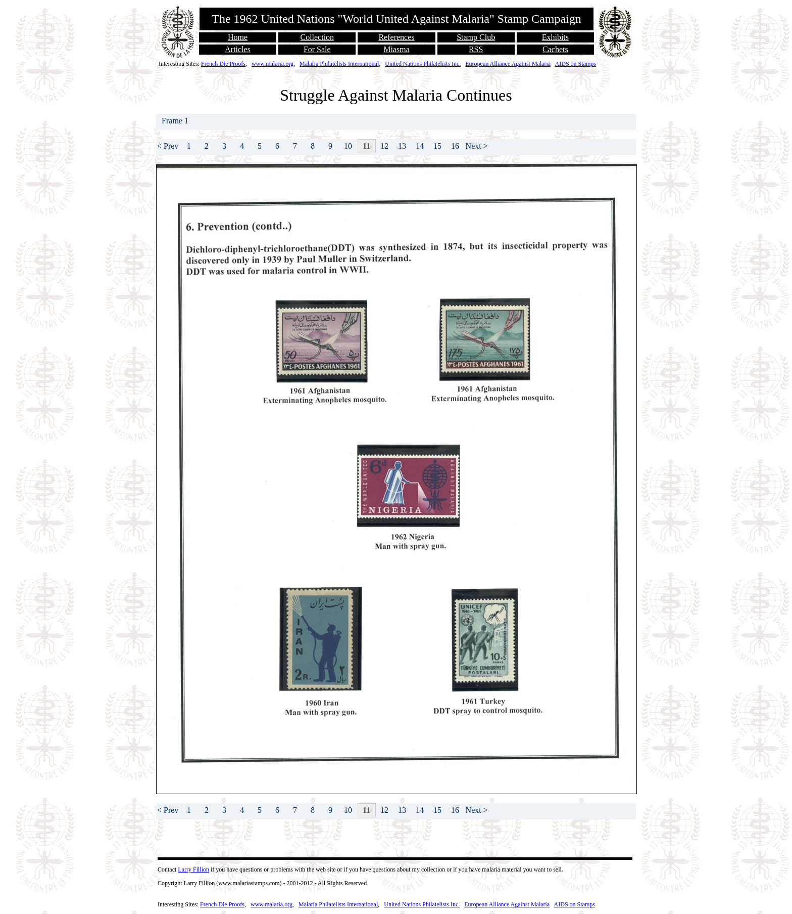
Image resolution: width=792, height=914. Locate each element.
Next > (477, 146)
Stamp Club (476, 37)
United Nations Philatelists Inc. (423, 63)
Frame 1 (176, 120)
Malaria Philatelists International (339, 63)
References (396, 37)
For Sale (317, 49)
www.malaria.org (272, 63)
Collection (317, 37)
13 (402, 146)
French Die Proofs (223, 63)
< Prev (167, 146)
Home (237, 37)
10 (348, 146)
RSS (476, 49)
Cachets (555, 49)
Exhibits (555, 37)
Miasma (396, 49)
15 (437, 146)
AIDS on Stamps (575, 63)
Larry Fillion (193, 869)
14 (420, 146)
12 (384, 146)
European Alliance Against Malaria (508, 63)
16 (455, 146)
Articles (238, 49)
